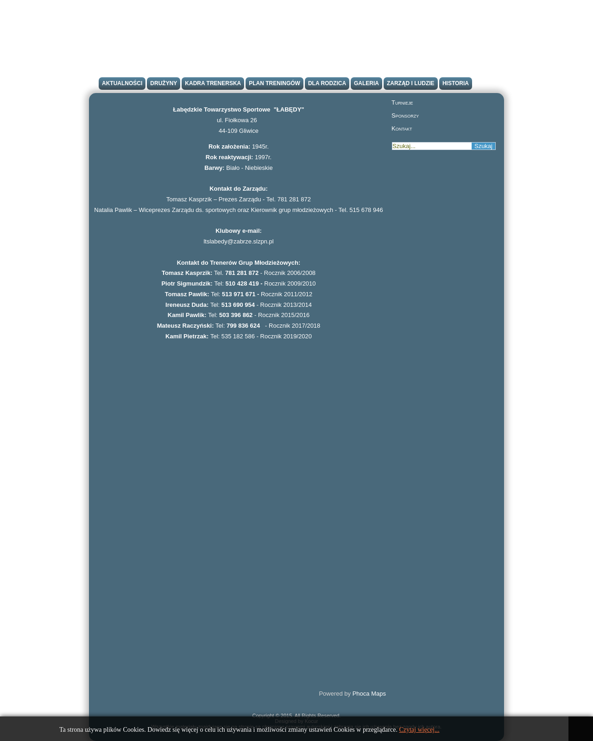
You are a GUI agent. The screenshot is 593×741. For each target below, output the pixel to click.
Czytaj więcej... (419, 729)
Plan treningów (274, 83)
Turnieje (402, 102)
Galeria (366, 83)
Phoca (361, 693)
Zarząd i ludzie (411, 83)
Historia (455, 83)
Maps (378, 693)
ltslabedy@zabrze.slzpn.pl (238, 241)
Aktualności (122, 83)
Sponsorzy (405, 115)
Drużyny (163, 83)
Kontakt (401, 128)
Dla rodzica (327, 83)
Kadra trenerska (213, 83)
